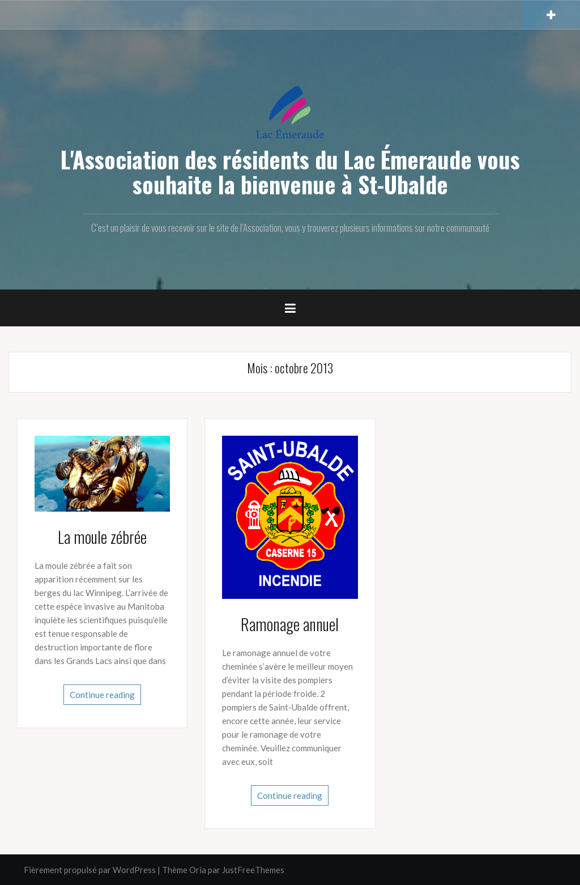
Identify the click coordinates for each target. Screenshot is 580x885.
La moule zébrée (102, 536)
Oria (197, 870)
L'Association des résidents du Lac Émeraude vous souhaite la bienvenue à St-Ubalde (290, 171)
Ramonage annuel (290, 624)
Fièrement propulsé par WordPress (90, 870)
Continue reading (102, 695)
